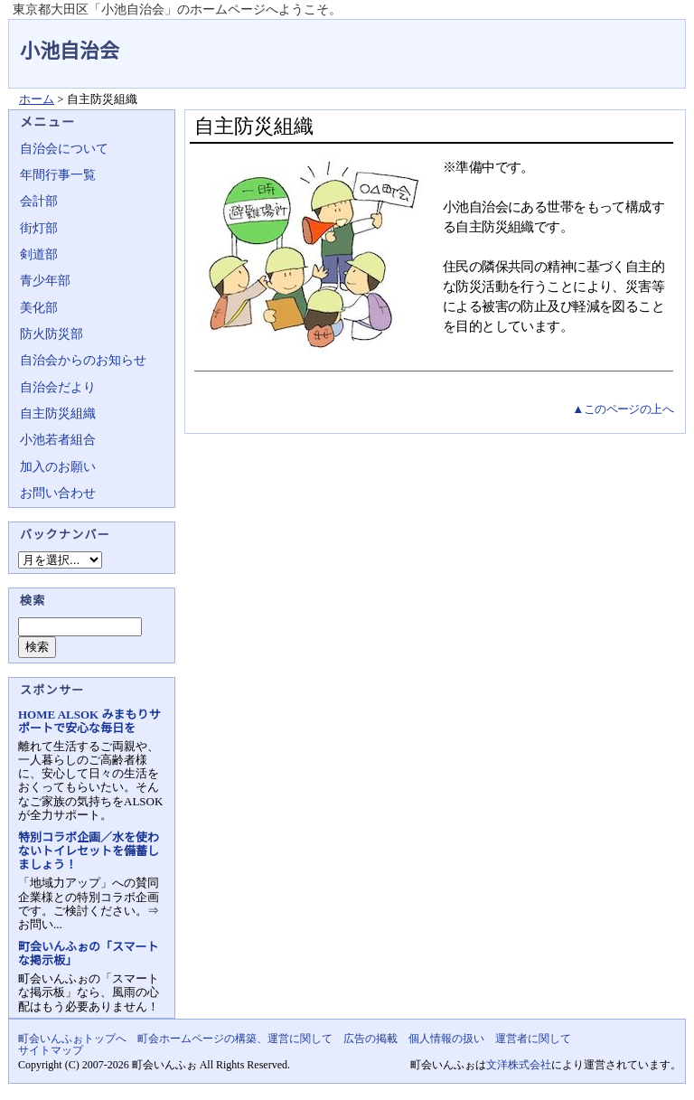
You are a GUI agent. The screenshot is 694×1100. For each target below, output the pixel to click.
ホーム (36, 99)
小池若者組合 (58, 440)
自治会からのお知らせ (83, 360)
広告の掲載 (370, 1038)
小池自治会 (69, 51)
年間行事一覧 (58, 175)
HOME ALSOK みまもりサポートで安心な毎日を (89, 721)
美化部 (39, 308)
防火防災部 (51, 334)
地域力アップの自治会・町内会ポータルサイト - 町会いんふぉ (618, 39)
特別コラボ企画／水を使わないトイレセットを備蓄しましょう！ (88, 851)
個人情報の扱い (446, 1038)
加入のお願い (58, 467)
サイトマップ (50, 1050)
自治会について (64, 148)
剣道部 (39, 254)
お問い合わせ (58, 493)
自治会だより (58, 387)
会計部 (39, 201)
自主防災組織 (58, 413)
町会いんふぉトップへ (72, 1038)
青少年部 (45, 280)
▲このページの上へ (622, 409)
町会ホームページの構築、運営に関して (235, 1038)
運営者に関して (533, 1038)
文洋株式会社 (518, 1064)
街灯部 (39, 228)
